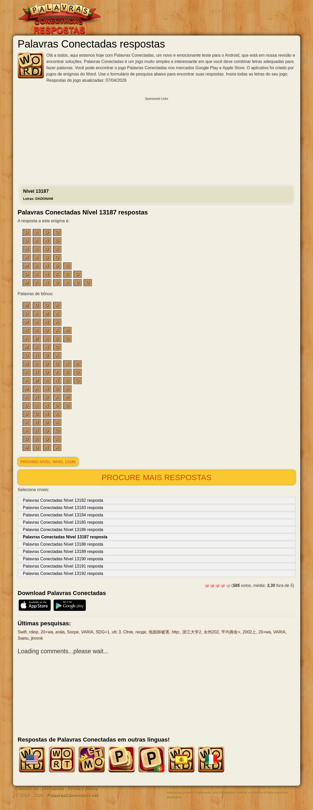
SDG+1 (102, 632)
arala (60, 632)
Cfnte (128, 632)
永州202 (211, 632)
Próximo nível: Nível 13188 (48, 462)
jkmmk (37, 638)
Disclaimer (53, 788)
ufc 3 (116, 632)
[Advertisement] (156, 139)
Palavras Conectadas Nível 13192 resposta (63, 573)
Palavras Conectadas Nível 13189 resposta (63, 551)
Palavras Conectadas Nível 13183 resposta (63, 507)
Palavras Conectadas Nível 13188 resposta (63, 544)
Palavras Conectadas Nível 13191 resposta (63, 566)
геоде (140, 632)
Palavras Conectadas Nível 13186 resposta (63, 529)
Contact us (27, 788)
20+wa (47, 632)
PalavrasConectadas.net (73, 795)
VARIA (87, 632)
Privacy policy (83, 788)
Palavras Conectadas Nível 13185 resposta (63, 522)
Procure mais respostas (156, 477)
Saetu (23, 638)
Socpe (73, 632)
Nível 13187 (38, 195)
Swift (22, 632)
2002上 (249, 632)
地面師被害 (159, 632)
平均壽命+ (230, 632)
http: (176, 632)
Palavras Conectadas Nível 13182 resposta (63, 500)
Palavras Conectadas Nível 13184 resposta (63, 515)
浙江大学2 (191, 632)
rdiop (33, 632)
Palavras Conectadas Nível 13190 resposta (63, 559)
